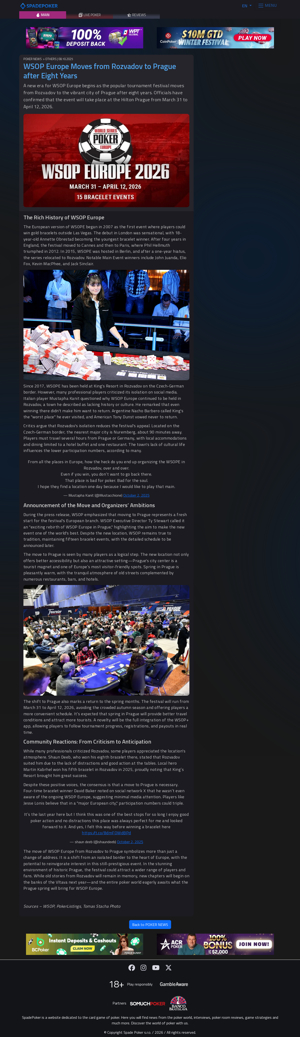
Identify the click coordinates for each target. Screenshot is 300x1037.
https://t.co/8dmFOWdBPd (106, 833)
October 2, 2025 (136, 495)
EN (245, 6)
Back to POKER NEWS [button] (150, 924)
